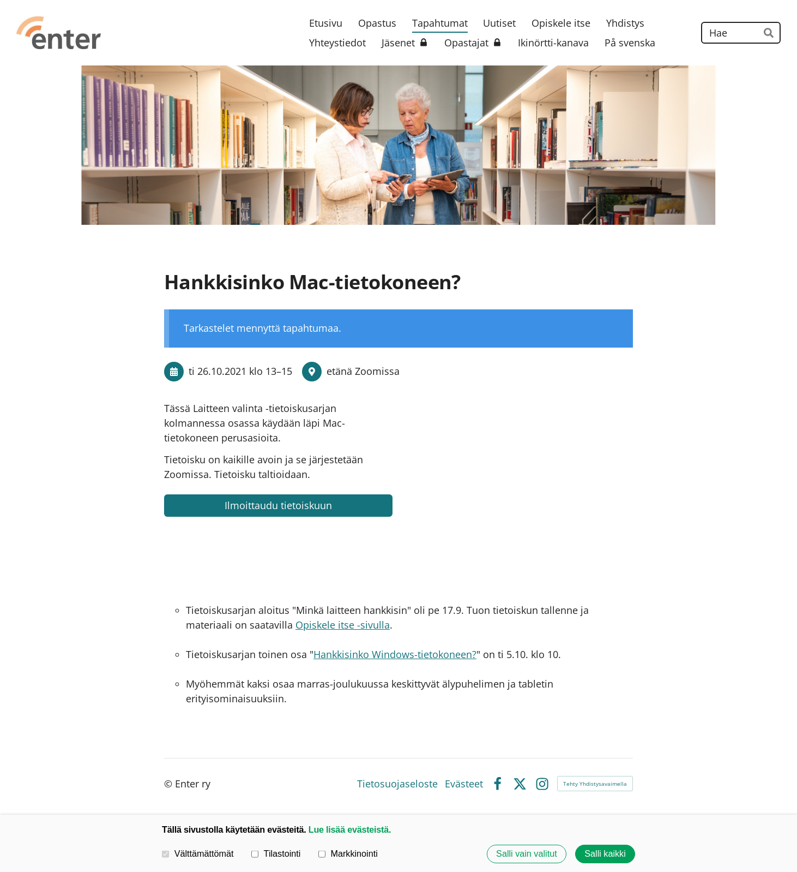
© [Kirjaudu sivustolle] (169, 783)
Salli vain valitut (526, 854)
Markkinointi (348, 854)
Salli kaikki (605, 854)
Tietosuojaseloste (397, 784)
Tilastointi (275, 854)
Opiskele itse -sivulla (342, 624)
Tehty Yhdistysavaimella (595, 783)
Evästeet (464, 784)
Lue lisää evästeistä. (350, 829)
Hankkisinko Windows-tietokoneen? (394, 654)
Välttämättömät (198, 854)
